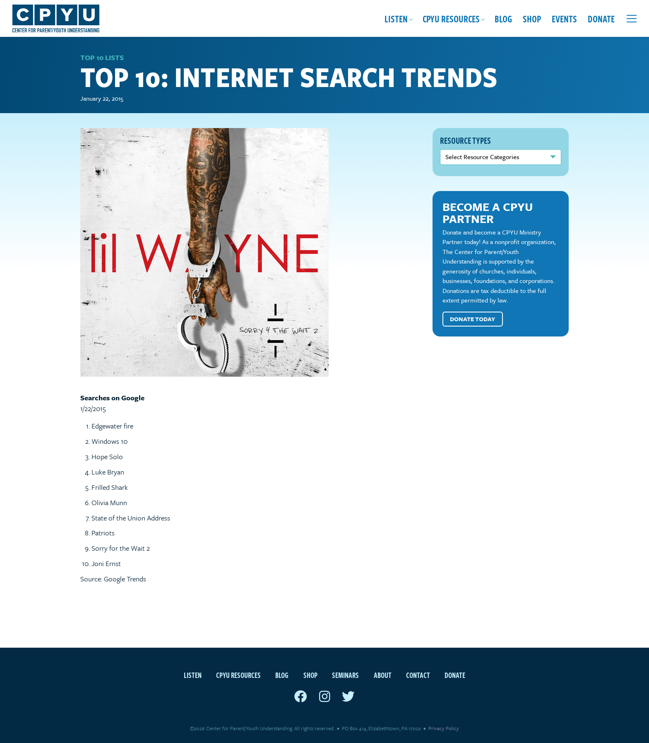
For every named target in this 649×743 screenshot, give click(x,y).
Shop (532, 18)
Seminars (345, 674)
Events (564, 18)
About (383, 674)
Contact (418, 674)
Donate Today (472, 319)
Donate (601, 18)
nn (501, 157)
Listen (396, 18)
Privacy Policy (443, 728)
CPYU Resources (451, 18)
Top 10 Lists (102, 57)
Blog (503, 18)
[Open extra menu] (632, 18)
